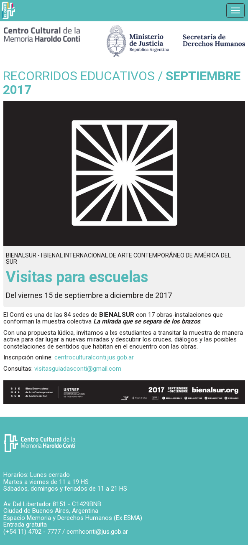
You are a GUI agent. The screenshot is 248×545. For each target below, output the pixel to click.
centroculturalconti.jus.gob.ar (94, 357)
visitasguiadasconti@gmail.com (77, 368)
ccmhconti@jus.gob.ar (97, 531)
